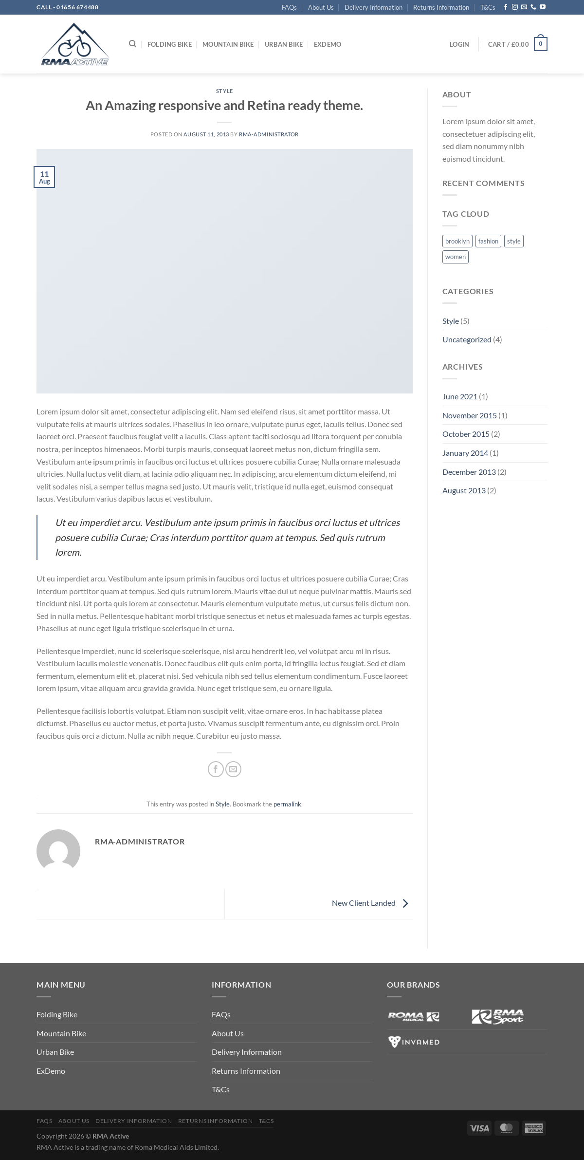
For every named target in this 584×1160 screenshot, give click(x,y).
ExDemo (328, 44)
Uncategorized (467, 339)
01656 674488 (77, 7)
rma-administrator (269, 134)
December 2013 (469, 471)
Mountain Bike (228, 44)
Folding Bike (169, 44)
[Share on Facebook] (216, 769)
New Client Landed (372, 903)
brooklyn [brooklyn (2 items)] (457, 241)
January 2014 (465, 452)
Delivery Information (373, 7)
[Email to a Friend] (233, 769)
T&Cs (487, 7)
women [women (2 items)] (455, 257)
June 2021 (459, 396)
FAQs (289, 7)
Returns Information (441, 7)
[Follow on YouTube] (543, 7)
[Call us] (533, 7)
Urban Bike (284, 44)
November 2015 (469, 415)
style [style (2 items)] (514, 241)
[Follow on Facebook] (506, 7)
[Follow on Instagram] (515, 7)
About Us (321, 7)
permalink (287, 804)
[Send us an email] (524, 7)
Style (224, 91)
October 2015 (466, 433)
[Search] (132, 44)
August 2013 (464, 490)
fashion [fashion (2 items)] (488, 241)
